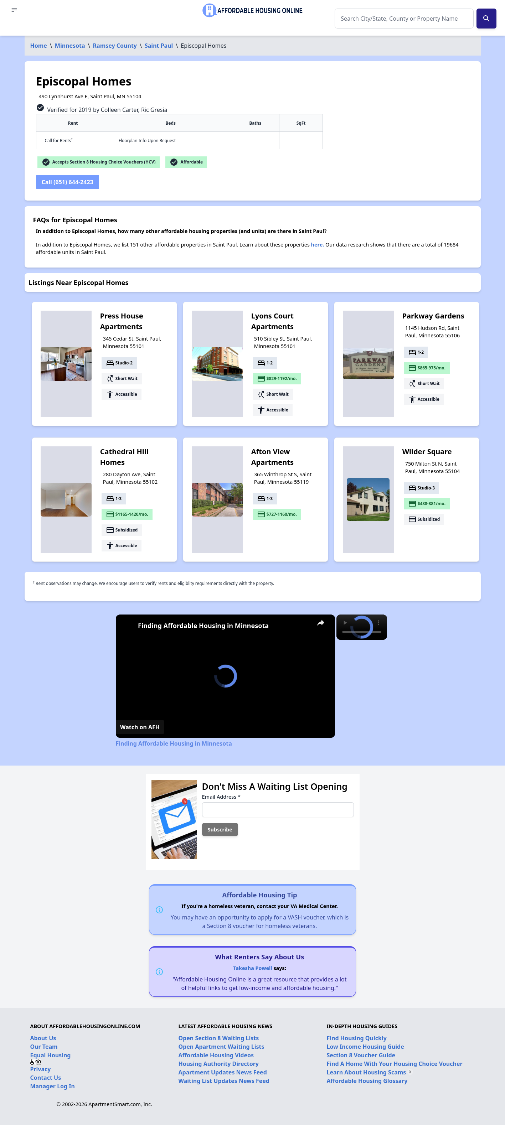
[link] (127, 626)
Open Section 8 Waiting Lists (219, 1038)
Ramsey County (115, 46)
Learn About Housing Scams (366, 1072)
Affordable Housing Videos (216, 1055)
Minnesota (70, 46)
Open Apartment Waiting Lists (221, 1047)
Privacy (40, 1069)
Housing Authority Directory (219, 1064)
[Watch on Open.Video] (140, 727)
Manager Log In (52, 1086)
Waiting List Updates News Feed (224, 1081)
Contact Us (45, 1078)
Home (38, 46)
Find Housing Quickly (357, 1038)
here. (317, 244)
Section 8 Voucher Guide (361, 1055)
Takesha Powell (252, 968)
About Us (43, 1038)
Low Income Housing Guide (365, 1047)
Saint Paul (159, 46)
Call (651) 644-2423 (67, 182)
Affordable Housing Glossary (367, 1081)
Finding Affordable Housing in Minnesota (203, 625)
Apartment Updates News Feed (223, 1072)
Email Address (221, 796)
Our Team (44, 1047)
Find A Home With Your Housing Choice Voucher (395, 1064)
